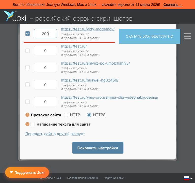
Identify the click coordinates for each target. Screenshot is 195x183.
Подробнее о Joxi (49, 177)
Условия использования (82, 177)
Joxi (15, 16)
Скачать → (173, 5)
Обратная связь (114, 177)
